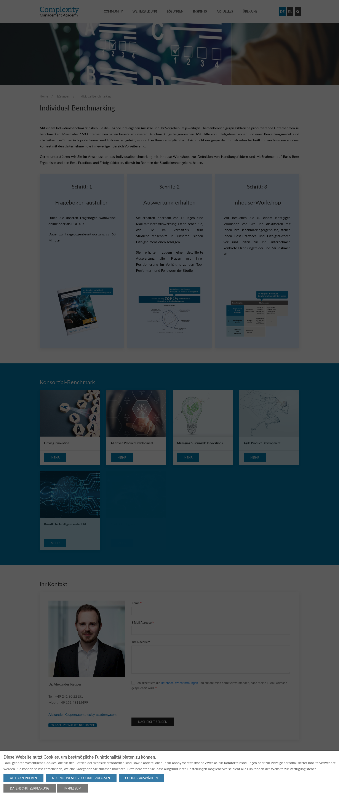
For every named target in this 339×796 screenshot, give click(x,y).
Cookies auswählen (141, 778)
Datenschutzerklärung (29, 788)
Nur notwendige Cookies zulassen (81, 778)
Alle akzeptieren (23, 778)
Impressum (72, 788)
